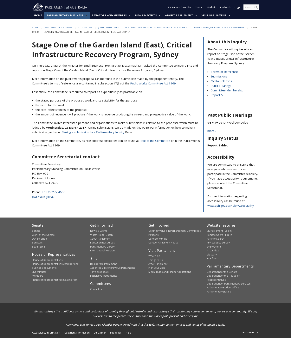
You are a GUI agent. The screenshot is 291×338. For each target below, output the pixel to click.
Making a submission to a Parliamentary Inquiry (93, 132)
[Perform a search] (256, 7)
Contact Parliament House (163, 242)
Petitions (153, 235)
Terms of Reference (224, 72)
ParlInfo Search (215, 238)
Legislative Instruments (103, 275)
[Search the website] (251, 7)
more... (211, 131)
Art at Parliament (157, 264)
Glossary (212, 254)
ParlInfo (212, 7)
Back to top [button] (250, 332)
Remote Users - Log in (219, 235)
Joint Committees (108, 27)
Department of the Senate (222, 271)
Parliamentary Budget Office (223, 287)
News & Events (146, 15)
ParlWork (225, 7)
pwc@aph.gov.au (43, 197)
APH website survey (218, 242)
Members (37, 275)
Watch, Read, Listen (101, 235)
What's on (154, 256)
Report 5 (217, 95)
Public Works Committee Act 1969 (153, 83)
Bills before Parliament (103, 264)
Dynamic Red (39, 238)
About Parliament (179, 15)
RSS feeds (213, 258)
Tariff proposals (99, 271)
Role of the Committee (155, 141)
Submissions (219, 76)
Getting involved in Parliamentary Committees (174, 230)
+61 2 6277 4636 (53, 192)
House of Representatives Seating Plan (55, 279)
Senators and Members (109, 15)
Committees (85, 27)
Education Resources (102, 242)
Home (38, 15)
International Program (102, 250)
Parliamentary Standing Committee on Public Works (156, 27)
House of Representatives (47, 260)
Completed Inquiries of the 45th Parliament (218, 27)
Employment (214, 246)
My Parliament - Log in (219, 230)
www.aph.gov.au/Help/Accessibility (230, 205)
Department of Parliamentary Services (229, 283)
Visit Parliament (214, 15)
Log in (238, 7)
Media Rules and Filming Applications (169, 271)
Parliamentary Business (65, 15)
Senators (37, 242)
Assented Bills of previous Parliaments (112, 267)
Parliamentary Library (102, 246)
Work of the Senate (43, 235)
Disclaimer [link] (100, 332)
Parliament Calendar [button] (179, 7)
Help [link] (128, 332)
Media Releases (221, 81)
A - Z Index (213, 250)
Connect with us (157, 238)
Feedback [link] (115, 332)
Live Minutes (39, 271)
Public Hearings (221, 86)
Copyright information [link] (77, 332)
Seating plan (39, 246)
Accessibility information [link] (46, 332)
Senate (36, 230)
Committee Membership (227, 90)
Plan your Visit (156, 267)
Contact (199, 7)
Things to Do (155, 260)
